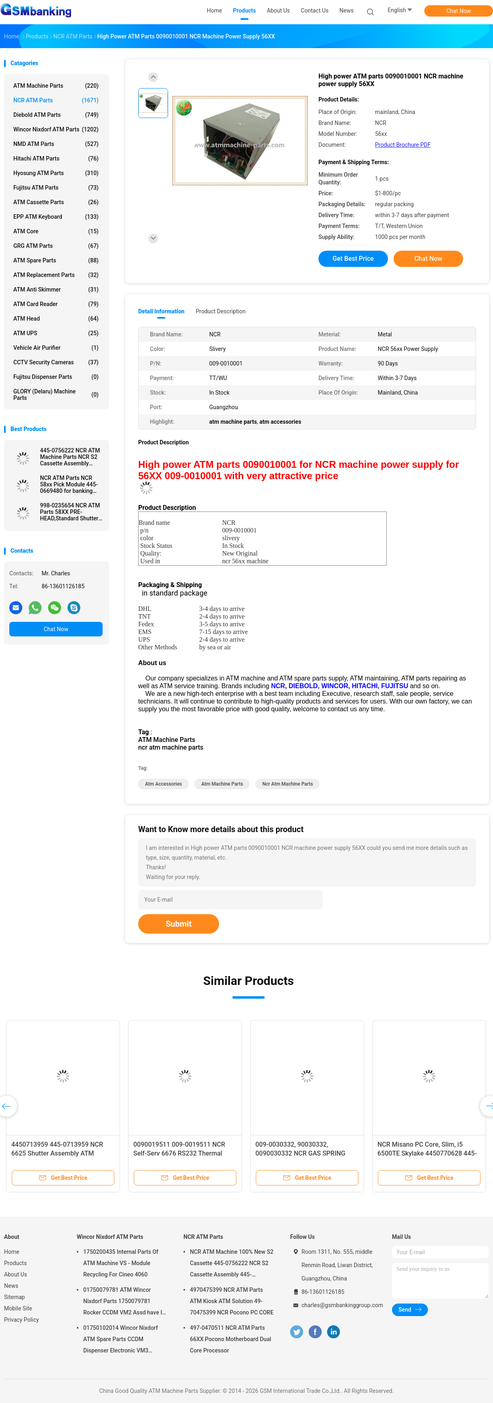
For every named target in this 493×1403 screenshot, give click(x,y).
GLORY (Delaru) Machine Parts (56, 394)
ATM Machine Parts (56, 86)
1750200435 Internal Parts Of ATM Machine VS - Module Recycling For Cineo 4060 (120, 1263)
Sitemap (14, 1297)
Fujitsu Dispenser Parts (56, 377)
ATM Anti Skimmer (56, 289)
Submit (179, 924)
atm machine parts (222, 784)
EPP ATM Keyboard (56, 217)
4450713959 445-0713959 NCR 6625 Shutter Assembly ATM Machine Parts (57, 1153)
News (11, 1286)
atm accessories (163, 784)
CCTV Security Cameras (56, 362)
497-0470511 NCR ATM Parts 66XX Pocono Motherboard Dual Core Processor (230, 1339)
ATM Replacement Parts (56, 275)
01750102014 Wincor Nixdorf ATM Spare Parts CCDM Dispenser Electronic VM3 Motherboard (120, 1340)
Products (15, 1263)
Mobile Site (18, 1308)
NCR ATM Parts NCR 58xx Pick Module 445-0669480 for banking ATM (69, 484)
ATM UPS (56, 333)
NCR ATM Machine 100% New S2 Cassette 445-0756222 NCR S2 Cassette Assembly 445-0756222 (232, 1264)
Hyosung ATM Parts (56, 173)
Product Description (220, 311)
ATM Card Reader (56, 304)
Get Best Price (353, 258)
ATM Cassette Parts (56, 202)
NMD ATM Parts (56, 144)
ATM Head (56, 319)
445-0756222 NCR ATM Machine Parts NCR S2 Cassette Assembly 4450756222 (70, 457)
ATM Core (56, 231)
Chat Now (459, 11)
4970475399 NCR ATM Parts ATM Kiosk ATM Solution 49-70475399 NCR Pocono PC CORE (232, 1301)
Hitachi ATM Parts (56, 158)
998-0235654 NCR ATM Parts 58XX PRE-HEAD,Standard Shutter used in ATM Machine (70, 512)
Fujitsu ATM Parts (56, 188)
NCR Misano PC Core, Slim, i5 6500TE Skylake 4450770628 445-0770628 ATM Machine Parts (427, 1153)
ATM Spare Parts (56, 260)
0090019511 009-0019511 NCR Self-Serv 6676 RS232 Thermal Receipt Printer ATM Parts (179, 1153)
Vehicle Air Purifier (56, 348)
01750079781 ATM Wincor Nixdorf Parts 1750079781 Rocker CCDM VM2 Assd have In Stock (124, 1302)
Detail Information (161, 311)
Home (11, 1252)
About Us (15, 1274)
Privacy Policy (21, 1319)
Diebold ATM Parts (56, 115)
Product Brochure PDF (403, 145)
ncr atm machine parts (287, 784)
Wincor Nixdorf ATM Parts (56, 129)
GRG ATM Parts (56, 246)
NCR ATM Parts (56, 100)
